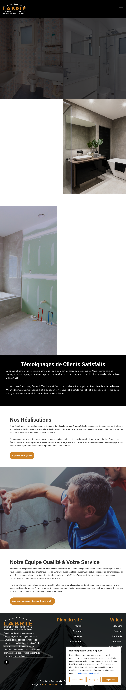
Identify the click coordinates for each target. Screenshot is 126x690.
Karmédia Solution (50, 684)
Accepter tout (109, 680)
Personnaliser (77, 680)
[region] (93, 666)
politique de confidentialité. (88, 673)
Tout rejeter (93, 680)
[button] (121, 9)
